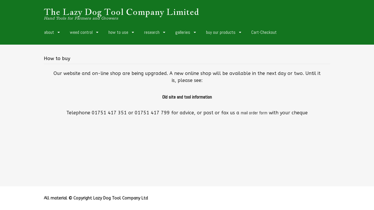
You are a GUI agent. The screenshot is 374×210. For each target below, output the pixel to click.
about (49, 32)
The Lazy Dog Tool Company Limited (121, 12)
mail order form (254, 113)
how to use (118, 32)
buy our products (221, 32)
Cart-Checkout (264, 32)
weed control (81, 32)
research (152, 32)
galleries (182, 32)
